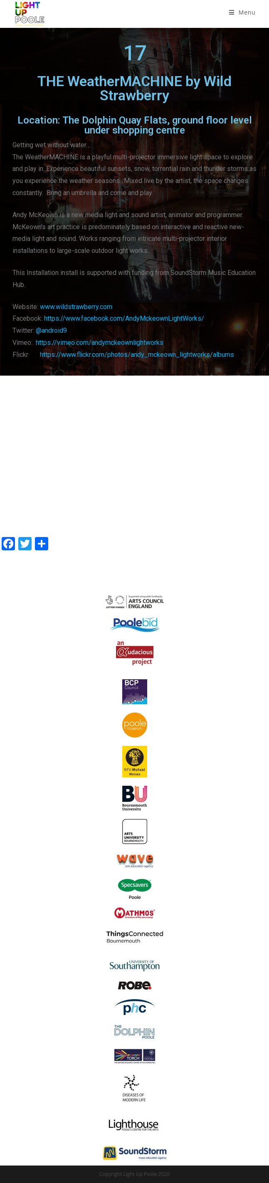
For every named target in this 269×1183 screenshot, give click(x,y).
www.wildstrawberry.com (76, 307)
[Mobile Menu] (242, 12)
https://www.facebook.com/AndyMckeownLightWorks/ (124, 318)
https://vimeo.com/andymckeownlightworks (99, 342)
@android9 (51, 330)
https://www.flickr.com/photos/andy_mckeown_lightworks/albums (137, 355)
